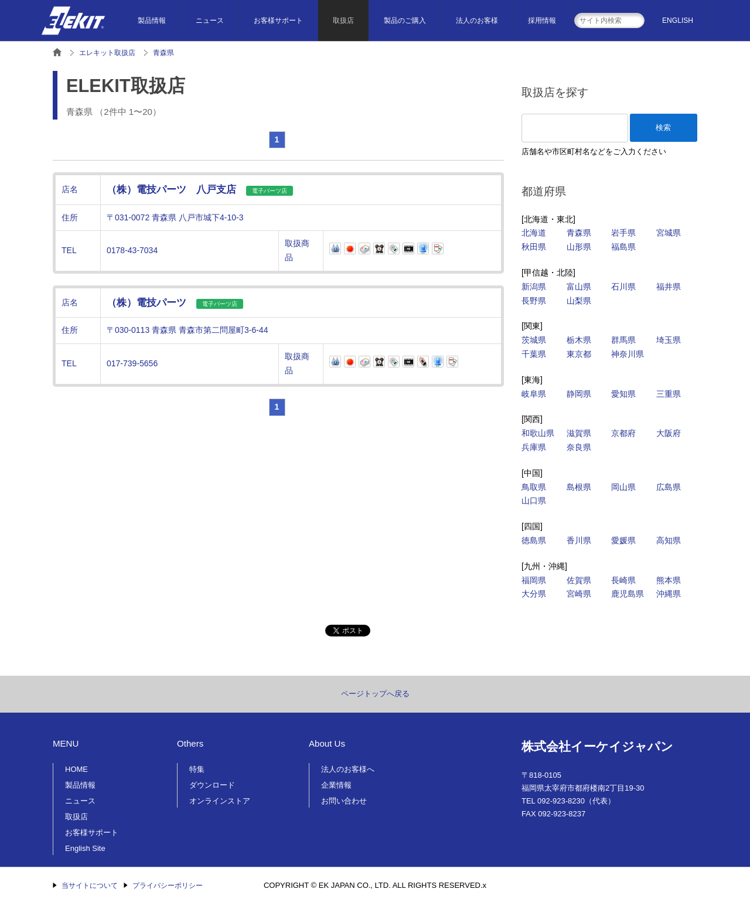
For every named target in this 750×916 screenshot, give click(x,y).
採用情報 (542, 20)
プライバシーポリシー (167, 885)
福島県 (623, 246)
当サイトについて (90, 885)
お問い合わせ (344, 800)
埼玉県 (668, 340)
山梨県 (579, 300)
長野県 (533, 300)
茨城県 (533, 340)
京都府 (623, 433)
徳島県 (533, 540)
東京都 (579, 354)
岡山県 (623, 487)
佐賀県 (579, 580)
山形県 (579, 246)
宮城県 (668, 232)
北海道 (533, 232)
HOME (76, 769)
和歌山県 (537, 433)
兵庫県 (533, 447)
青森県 (579, 232)
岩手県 (623, 232)
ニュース (210, 20)
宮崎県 (579, 593)
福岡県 (533, 580)
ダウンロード (212, 785)
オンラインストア (219, 800)
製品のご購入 (405, 20)
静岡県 (579, 394)
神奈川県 (627, 354)
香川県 (579, 540)
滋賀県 (579, 433)
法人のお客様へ (347, 769)
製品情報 (152, 20)
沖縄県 (668, 593)
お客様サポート (278, 20)
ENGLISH (677, 20)
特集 (196, 769)
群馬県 (623, 340)
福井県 (668, 286)
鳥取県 (533, 487)
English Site (85, 848)
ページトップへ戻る (375, 693)
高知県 (668, 540)
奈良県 (579, 447)
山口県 (533, 500)
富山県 (579, 286)
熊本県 (668, 580)
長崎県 (623, 580)
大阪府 (668, 433)
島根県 (579, 487)
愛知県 (623, 394)
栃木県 (579, 340)
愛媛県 (623, 540)
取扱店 (343, 20)
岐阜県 (533, 394)
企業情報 (336, 785)
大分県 (533, 593)
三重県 (668, 394)
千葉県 (533, 354)
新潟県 (533, 286)
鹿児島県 (627, 593)
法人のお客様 (477, 20)
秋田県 (533, 246)
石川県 (623, 286)
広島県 (668, 487)
